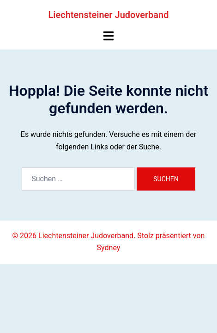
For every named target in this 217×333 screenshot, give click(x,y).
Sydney (109, 247)
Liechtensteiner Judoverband (108, 14)
